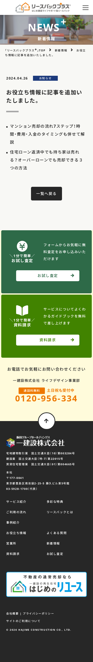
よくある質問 (57, 533)
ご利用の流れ (16, 512)
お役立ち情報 (16, 533)
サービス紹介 (16, 502)
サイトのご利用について (23, 621)
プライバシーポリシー (38, 613)
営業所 (11, 543)
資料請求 (13, 554)
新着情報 (53, 543)
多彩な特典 (55, 502)
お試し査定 (55, 554)
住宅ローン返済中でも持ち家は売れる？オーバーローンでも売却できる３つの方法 (46, 160)
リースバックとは (60, 512)
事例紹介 (13, 522)
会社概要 (12, 613)
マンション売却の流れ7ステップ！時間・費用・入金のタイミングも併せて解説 (47, 134)
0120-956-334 (46, 398)
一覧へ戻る (46, 193)
